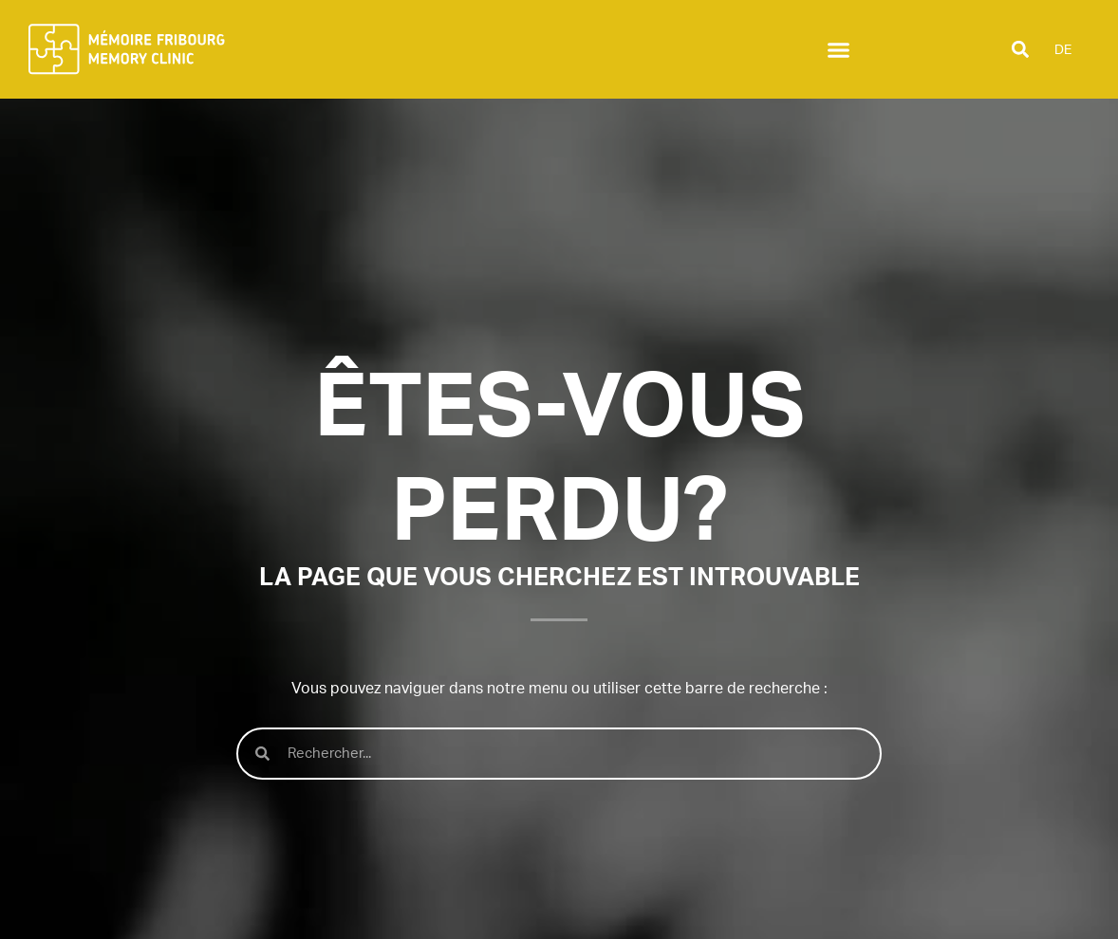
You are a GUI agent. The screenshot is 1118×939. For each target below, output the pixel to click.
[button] (839, 49)
